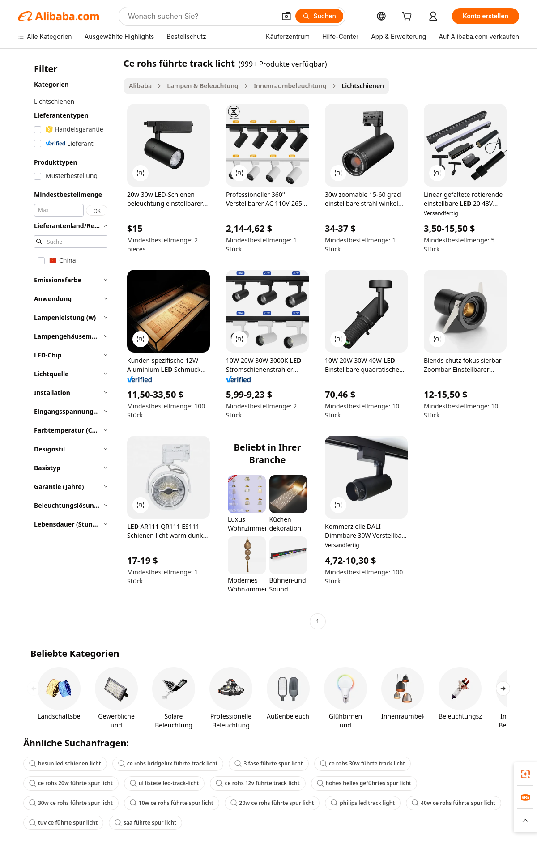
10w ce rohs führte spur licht (171, 803)
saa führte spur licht (145, 822)
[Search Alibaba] (201, 16)
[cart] (408, 17)
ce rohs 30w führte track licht (362, 763)
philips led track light (363, 803)
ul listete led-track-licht (164, 783)
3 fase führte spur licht (268, 763)
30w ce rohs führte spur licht (71, 803)
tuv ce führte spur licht (63, 822)
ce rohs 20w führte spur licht (71, 783)
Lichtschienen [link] (363, 85)
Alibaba (140, 85)
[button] (286, 16)
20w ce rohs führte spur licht (272, 803)
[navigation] (68, 343)
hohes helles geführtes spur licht (364, 783)
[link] (525, 774)
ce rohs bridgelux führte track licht (168, 763)
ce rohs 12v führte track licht (257, 783)
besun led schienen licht (65, 763)
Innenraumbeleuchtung (290, 85)
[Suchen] (319, 16)
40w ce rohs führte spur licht (453, 803)
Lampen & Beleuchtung (203, 85)
